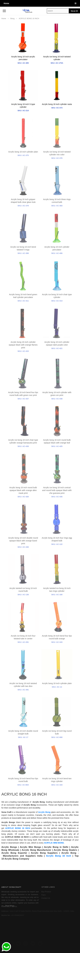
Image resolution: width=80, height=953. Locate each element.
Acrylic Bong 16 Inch (58, 856)
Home (6, 3)
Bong (12, 19)
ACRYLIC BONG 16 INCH (29, 19)
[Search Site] (58, 10)
